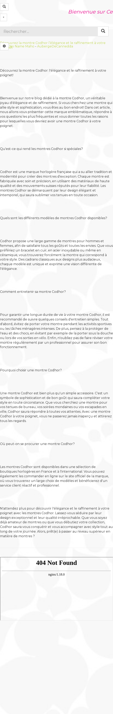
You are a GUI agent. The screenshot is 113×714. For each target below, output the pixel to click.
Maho (29, 46)
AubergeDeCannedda (55, 46)
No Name (16, 46)
